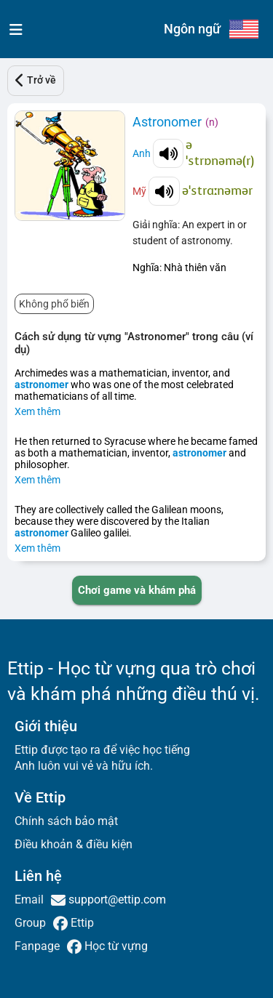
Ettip (81, 923)
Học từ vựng (115, 946)
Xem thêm (37, 411)
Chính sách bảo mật (66, 821)
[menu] (13, 29)
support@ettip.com (116, 899)
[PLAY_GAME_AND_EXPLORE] (137, 590)
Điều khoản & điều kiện (73, 844)
